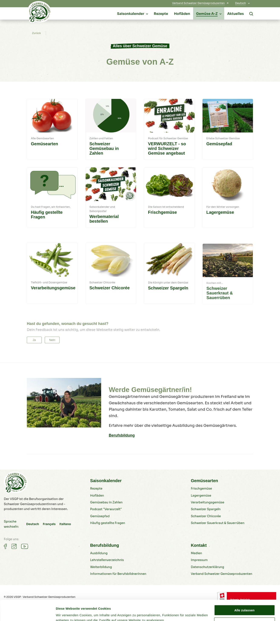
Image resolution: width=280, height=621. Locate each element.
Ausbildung (99, 568)
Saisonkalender (106, 496)
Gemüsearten (204, 496)
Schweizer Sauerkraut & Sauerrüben (217, 538)
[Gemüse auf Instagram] (14, 543)
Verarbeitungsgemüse (207, 518)
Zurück (36, 33)
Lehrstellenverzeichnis (107, 575)
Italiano (65, 521)
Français (49, 521)
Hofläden (97, 511)
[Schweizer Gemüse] (39, 13)
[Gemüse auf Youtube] (24, 543)
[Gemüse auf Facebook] (5, 543)
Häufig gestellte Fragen (107, 538)
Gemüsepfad (99, 531)
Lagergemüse (201, 511)
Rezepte (96, 504)
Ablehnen (244, 603)
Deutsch (32, 521)
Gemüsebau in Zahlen (106, 518)
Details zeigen (66, 612)
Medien (196, 568)
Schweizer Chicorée (206, 531)
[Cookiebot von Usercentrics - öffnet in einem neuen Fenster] (27, 613)
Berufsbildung (122, 435)
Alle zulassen (244, 591)
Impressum (199, 575)
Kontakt (199, 560)
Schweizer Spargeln (206, 525)
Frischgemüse (201, 504)
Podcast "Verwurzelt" (106, 525)
